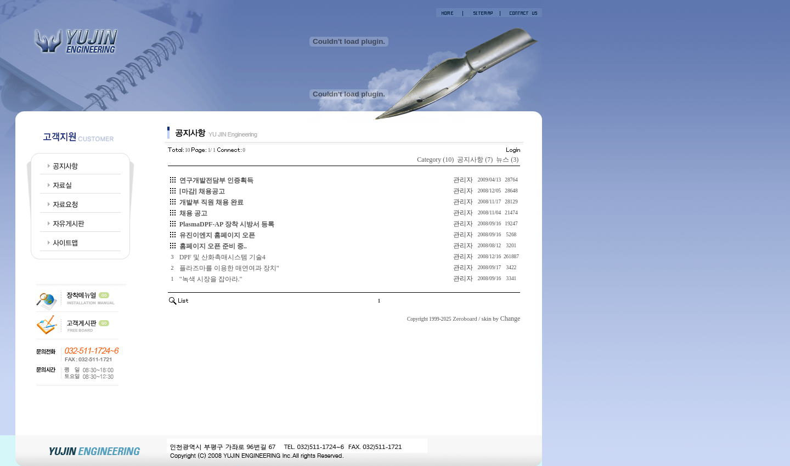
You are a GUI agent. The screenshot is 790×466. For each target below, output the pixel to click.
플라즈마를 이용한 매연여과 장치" (229, 268)
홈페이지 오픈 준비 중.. (213, 246)
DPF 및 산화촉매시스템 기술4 (222, 257)
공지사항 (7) (475, 159)
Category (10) (435, 159)
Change (510, 318)
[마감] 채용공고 (202, 191)
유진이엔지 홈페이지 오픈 (217, 235)
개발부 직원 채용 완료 (211, 202)
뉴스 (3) (507, 159)
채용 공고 (193, 213)
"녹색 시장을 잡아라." (210, 279)
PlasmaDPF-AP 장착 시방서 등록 (226, 224)
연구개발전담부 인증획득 (216, 180)
